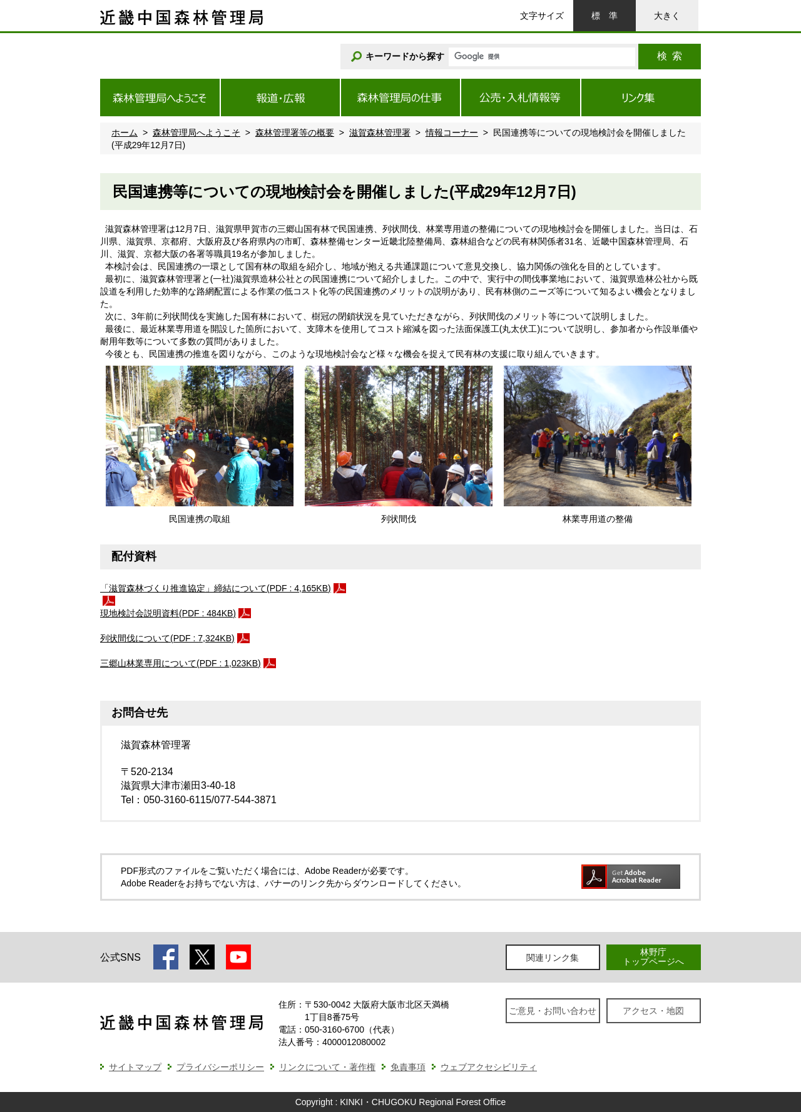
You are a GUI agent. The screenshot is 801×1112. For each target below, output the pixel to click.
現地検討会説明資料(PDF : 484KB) (168, 613)
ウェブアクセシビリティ (489, 1067)
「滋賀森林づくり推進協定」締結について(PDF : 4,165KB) (215, 588)
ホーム (124, 133)
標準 (604, 16)
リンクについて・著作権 (327, 1067)
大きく (667, 16)
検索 (669, 56)
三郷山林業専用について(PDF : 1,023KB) (180, 663)
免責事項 (408, 1067)
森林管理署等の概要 (294, 133)
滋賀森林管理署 (380, 133)
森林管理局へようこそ (196, 133)
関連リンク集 (552, 958)
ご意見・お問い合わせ (552, 1011)
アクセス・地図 (653, 1011)
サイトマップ (135, 1067)
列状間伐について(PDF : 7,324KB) (167, 638)
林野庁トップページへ (653, 956)
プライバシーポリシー (220, 1067)
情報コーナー (452, 133)
